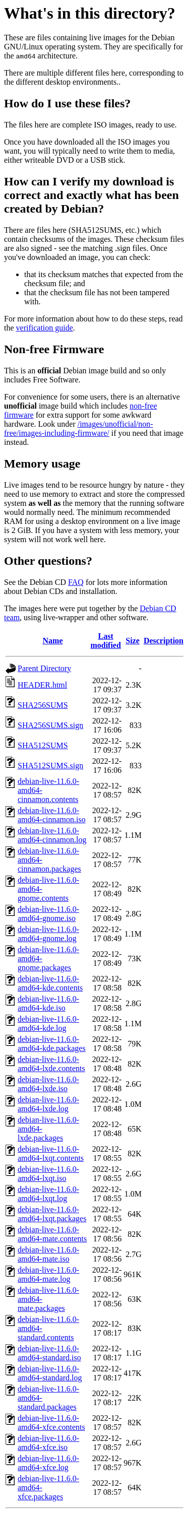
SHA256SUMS (43, 705)
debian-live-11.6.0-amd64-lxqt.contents (51, 1153)
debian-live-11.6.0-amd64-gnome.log (48, 934)
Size (132, 640)
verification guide (44, 327)
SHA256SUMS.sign (50, 725)
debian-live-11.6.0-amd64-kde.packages (52, 1043)
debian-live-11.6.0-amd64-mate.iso (48, 1254)
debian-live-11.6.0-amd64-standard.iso (49, 1353)
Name (53, 640)
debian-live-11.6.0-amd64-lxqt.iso (48, 1173)
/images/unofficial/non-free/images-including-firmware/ (78, 428)
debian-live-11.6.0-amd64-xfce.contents (51, 1422)
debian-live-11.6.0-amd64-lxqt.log (48, 1194)
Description (163, 640)
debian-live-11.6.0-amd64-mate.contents (52, 1234)
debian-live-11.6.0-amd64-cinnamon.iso (52, 815)
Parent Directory (44, 668)
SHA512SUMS (43, 745)
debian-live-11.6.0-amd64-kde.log (48, 1023)
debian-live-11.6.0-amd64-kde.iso (48, 1003)
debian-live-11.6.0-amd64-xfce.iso (48, 1442)
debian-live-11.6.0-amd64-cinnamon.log (52, 835)
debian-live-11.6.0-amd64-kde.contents (50, 983)
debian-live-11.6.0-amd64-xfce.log (48, 1463)
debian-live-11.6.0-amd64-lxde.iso (48, 1084)
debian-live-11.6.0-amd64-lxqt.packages (52, 1214)
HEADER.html (42, 685)
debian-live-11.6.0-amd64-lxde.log (48, 1104)
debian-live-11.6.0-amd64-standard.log (50, 1373)
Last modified (105, 640)
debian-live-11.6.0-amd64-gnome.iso (48, 913)
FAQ (76, 582)
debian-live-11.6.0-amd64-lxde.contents (51, 1064)
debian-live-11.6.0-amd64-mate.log (48, 1274)
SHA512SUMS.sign (50, 765)
